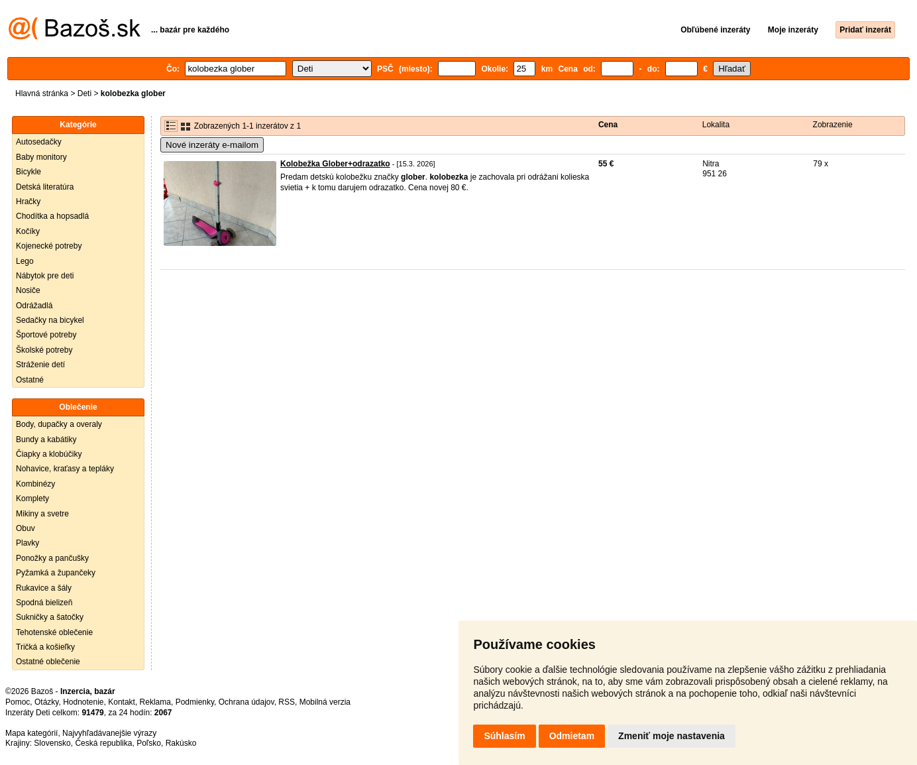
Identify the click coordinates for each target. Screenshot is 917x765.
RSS (286, 702)
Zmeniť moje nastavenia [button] (671, 736)
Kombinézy (35, 484)
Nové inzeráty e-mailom (212, 145)
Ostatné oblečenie (48, 661)
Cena (608, 124)
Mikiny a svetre (42, 513)
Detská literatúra (45, 187)
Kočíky (28, 231)
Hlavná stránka (41, 93)
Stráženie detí (40, 364)
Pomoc (17, 702)
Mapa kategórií (31, 733)
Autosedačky (39, 142)
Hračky (28, 201)
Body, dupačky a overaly (59, 424)
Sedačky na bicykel (50, 320)
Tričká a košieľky (45, 647)
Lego (25, 261)
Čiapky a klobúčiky (48, 454)
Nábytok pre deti (45, 275)
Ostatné (30, 379)
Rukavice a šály (44, 588)
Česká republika (103, 743)
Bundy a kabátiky (46, 439)
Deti (84, 93)
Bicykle (28, 171)
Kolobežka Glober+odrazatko (335, 163)
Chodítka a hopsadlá (52, 216)
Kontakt (121, 702)
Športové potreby (46, 334)
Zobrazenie (833, 124)
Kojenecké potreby (48, 246)
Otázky (46, 702)
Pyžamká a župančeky (55, 572)
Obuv (25, 528)
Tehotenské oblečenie (54, 632)
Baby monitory (41, 157)
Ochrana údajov (246, 702)
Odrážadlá (34, 305)
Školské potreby (44, 350)
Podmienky (195, 702)
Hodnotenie (83, 702)
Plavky (27, 543)
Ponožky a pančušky (52, 558)
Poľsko (148, 743)
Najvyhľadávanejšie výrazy (109, 733)
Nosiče (28, 290)
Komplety (32, 498)
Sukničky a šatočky (49, 617)
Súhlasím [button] (504, 736)
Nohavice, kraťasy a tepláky (65, 468)
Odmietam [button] (571, 736)
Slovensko (52, 743)
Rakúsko (181, 743)
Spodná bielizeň (44, 602)
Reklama (155, 702)
